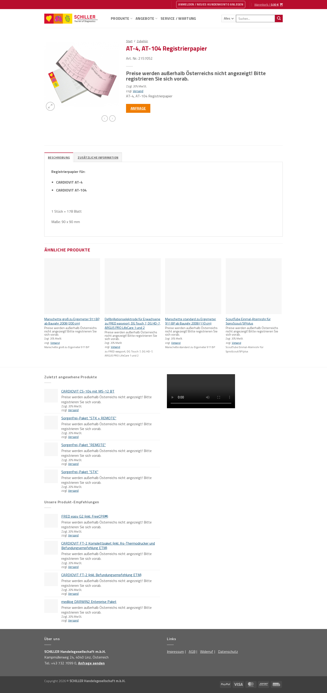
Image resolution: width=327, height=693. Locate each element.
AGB (192, 651)
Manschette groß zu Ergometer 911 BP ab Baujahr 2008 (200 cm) (71, 321)
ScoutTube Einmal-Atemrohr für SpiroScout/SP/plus (248, 321)
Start (129, 41)
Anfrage (138, 108)
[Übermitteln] (279, 18)
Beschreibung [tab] (59, 157)
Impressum (175, 651)
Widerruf (206, 651)
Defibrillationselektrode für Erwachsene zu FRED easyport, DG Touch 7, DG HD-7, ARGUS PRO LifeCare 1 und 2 (133, 323)
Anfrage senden (91, 663)
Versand (138, 91)
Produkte (121, 18)
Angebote (146, 18)
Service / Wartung (178, 18)
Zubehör (142, 41)
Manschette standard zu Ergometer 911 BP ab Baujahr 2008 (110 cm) (190, 321)
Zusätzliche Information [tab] (98, 157)
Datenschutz (228, 651)
